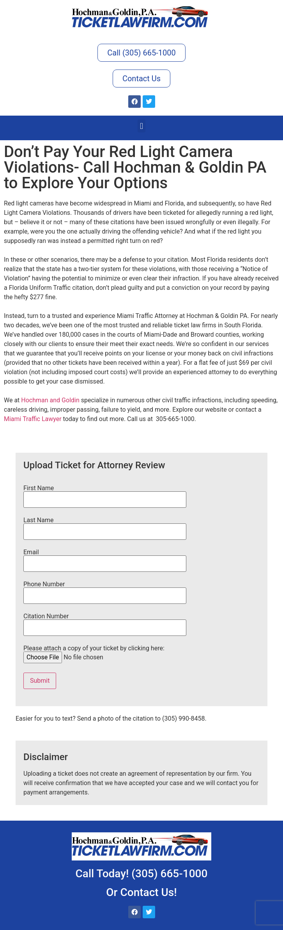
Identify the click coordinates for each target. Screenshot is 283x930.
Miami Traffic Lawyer (33, 419)
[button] (141, 126)
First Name (104, 494)
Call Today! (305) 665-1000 (142, 873)
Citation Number (104, 622)
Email (104, 558)
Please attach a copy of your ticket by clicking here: (93, 653)
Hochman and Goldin (50, 400)
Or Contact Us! (141, 892)
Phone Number (104, 590)
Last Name (104, 526)
